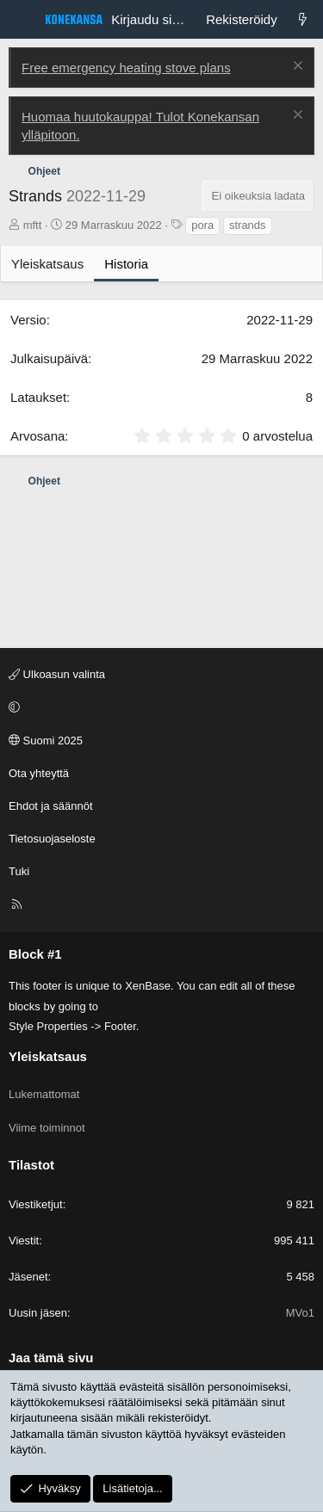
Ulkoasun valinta (57, 674)
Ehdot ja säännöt (51, 805)
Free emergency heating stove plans (126, 67)
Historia (126, 263)
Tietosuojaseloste (52, 838)
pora (202, 225)
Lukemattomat (44, 1094)
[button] (159, 707)
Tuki (19, 871)
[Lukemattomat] (303, 19)
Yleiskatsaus (47, 263)
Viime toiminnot (47, 1127)
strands (247, 225)
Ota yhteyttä (39, 773)
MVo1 (300, 1312)
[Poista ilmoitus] (296, 68)
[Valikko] (22, 20)
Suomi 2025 (46, 740)
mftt (32, 225)
